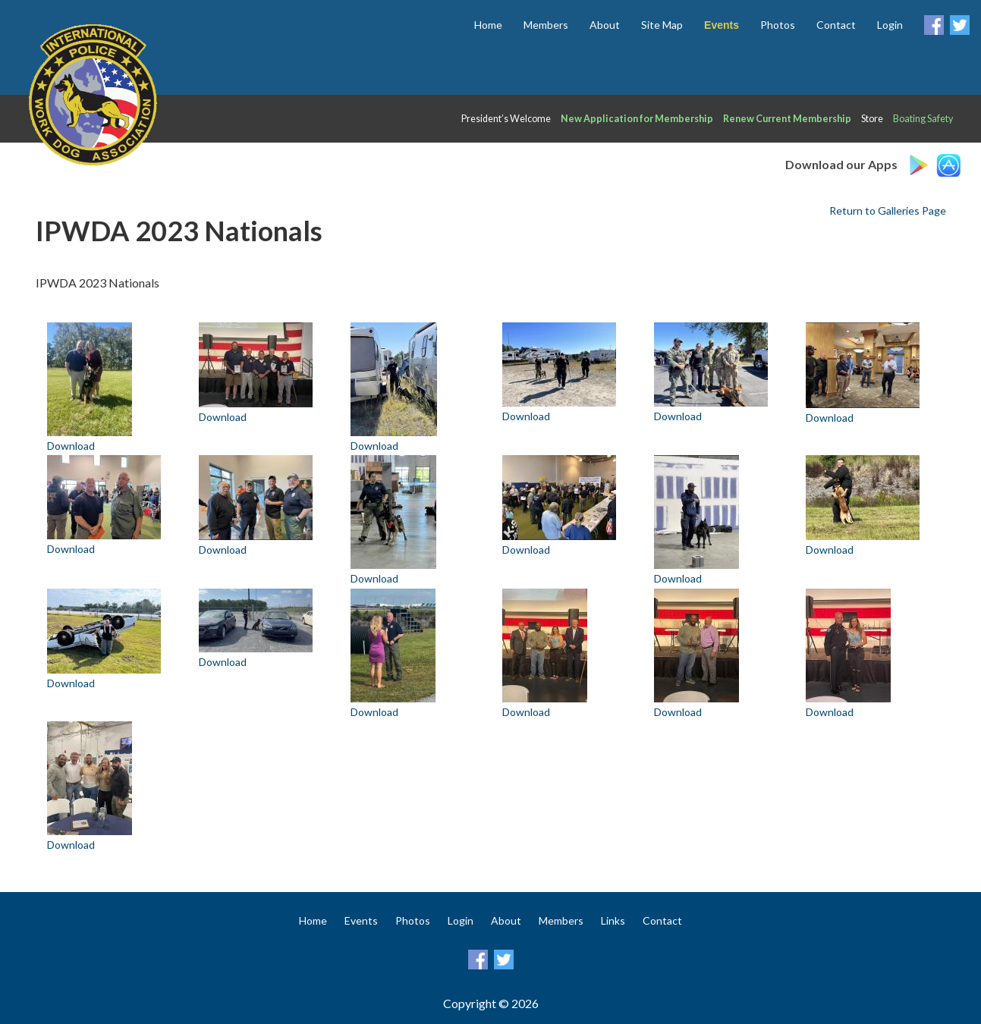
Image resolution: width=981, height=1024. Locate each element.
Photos (777, 24)
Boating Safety (923, 118)
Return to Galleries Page (887, 210)
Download (71, 445)
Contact (836, 24)
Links (613, 920)
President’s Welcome (506, 118)
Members (546, 24)
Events (361, 920)
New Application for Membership (637, 118)
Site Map (662, 24)
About (605, 24)
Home (488, 24)
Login (890, 24)
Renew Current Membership (787, 118)
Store (872, 118)
